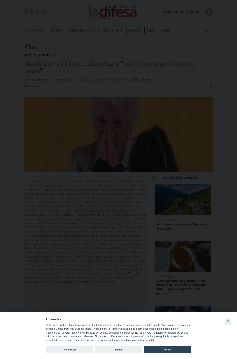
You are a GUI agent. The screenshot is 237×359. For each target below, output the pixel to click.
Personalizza (69, 349)
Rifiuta (118, 349)
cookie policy (136, 340)
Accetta (167, 349)
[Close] (228, 321)
